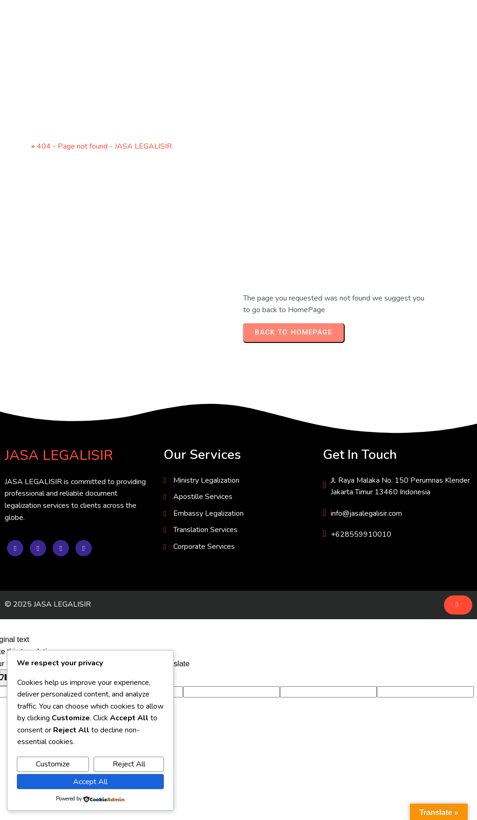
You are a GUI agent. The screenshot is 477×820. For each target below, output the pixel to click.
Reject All (129, 764)
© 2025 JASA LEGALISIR (48, 604)
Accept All (90, 782)
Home (19, 146)
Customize (53, 764)
